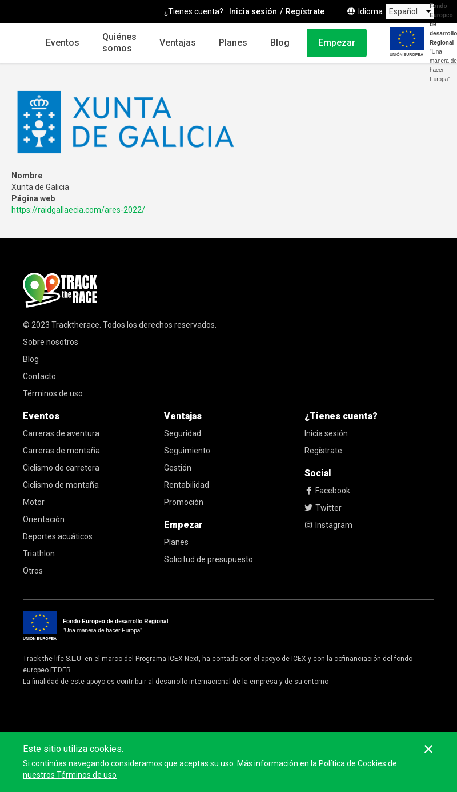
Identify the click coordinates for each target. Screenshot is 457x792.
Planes (233, 42)
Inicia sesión (326, 433)
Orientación (44, 519)
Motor (34, 502)
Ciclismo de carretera (61, 467)
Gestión (177, 467)
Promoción (183, 502)
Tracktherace (75, 324)
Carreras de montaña (61, 450)
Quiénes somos (119, 42)
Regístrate (323, 450)
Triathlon (39, 553)
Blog (280, 42)
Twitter (323, 507)
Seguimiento (187, 450)
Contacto (39, 376)
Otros (33, 570)
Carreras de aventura (61, 433)
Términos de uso (53, 393)
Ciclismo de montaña (61, 484)
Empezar (336, 42)
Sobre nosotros (50, 342)
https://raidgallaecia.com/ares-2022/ (78, 209)
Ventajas (177, 42)
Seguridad (182, 433)
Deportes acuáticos (58, 536)
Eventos (62, 42)
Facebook (327, 490)
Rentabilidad (186, 484)
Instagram (328, 525)
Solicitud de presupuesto (208, 559)
